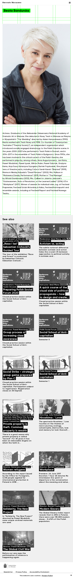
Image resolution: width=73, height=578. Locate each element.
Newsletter (8, 572)
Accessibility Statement (39, 572)
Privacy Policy (21, 572)
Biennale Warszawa (11, 2)
